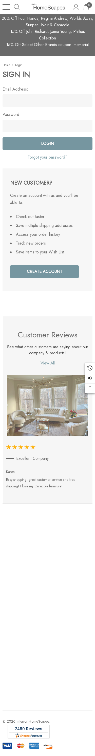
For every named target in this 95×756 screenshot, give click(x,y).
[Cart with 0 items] (86, 7)
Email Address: (15, 89)
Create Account (44, 271)
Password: (12, 114)
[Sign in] (76, 7)
